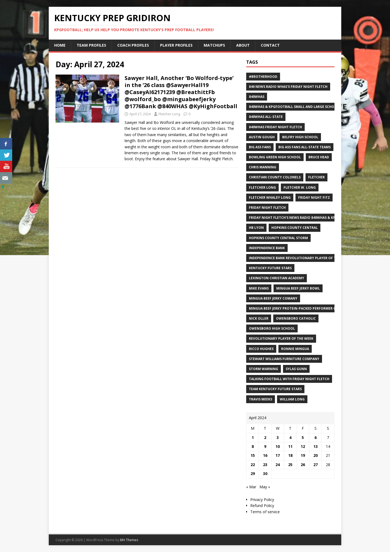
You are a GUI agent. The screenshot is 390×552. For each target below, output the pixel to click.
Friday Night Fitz (314, 197)
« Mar (251, 486)
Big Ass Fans (260, 147)
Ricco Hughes (261, 348)
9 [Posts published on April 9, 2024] (265, 446)
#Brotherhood (263, 76)
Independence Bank (267, 248)
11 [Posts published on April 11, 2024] (290, 446)
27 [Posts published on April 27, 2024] (315, 464)
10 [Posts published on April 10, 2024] (277, 446)
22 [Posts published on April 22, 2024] (253, 464)
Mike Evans (259, 288)
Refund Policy (262, 505)
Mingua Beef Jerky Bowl (298, 288)
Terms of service (265, 511)
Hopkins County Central (294, 227)
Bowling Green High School (275, 157)
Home (60, 45)
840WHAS (256, 96)
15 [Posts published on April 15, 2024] (253, 455)
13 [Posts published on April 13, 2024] (315, 446)
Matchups (214, 45)
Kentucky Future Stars (270, 268)
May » (264, 486)
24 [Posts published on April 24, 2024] (277, 464)
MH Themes (129, 540)
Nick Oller (258, 318)
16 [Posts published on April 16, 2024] (265, 455)
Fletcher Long (169, 113)
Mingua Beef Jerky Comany (273, 298)
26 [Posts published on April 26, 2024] (303, 464)
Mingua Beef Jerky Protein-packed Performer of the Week (302, 308)
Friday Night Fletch (267, 207)
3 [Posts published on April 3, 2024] (278, 437)
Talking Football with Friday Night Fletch (289, 379)
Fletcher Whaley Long (270, 197)
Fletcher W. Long (300, 187)
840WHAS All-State (266, 116)
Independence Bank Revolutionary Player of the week (299, 258)
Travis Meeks (260, 399)
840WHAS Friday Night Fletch (275, 127)
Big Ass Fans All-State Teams (304, 147)
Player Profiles (176, 45)
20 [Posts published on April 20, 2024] (315, 455)
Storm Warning (263, 369)
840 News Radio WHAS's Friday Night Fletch (288, 86)
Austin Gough (262, 137)
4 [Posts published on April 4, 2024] (290, 437)
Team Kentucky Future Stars (275, 389)
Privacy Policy (262, 499)
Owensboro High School (272, 328)
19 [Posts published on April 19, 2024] (303, 455)
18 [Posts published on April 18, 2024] (290, 455)
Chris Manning (262, 167)
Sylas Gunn (296, 369)
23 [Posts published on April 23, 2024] (265, 464)
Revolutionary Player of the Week (281, 338)
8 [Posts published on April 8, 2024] (253, 446)
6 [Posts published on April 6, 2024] (315, 437)
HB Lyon (256, 227)
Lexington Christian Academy (276, 278)
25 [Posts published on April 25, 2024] (290, 464)
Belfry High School (300, 137)
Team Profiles (91, 45)
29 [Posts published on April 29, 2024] (253, 473)
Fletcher (316, 177)
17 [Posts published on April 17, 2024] (277, 455)
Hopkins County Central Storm (278, 238)
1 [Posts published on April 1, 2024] (253, 437)
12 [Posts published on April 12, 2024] (303, 446)
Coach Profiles (133, 45)
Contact (270, 45)
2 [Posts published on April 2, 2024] (265, 437)
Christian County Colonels (275, 177)
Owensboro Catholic (296, 318)
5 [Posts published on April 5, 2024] (303, 437)
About (243, 45)
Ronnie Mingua (295, 348)
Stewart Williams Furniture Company (284, 359)
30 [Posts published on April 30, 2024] (265, 473)
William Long (292, 399)
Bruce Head (318, 157)
